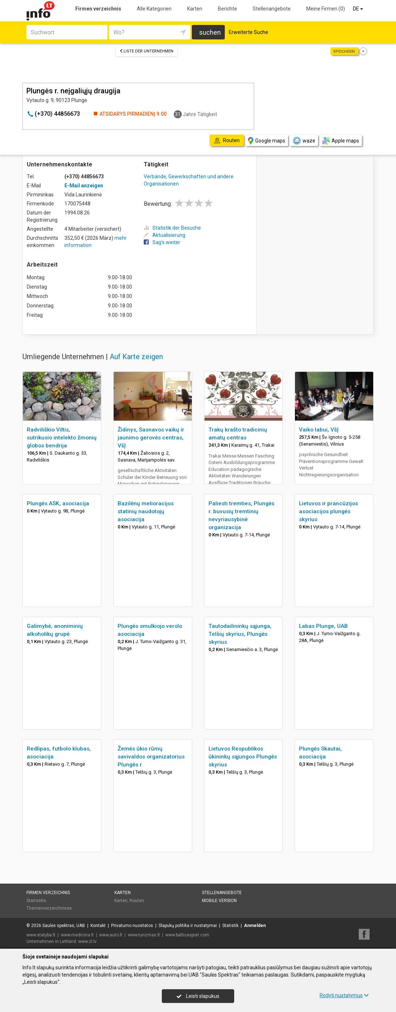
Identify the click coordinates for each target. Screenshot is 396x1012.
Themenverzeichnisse (49, 908)
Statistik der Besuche (172, 228)
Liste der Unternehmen (146, 51)
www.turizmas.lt (144, 934)
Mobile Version (219, 900)
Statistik (230, 925)
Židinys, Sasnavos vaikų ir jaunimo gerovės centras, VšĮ (151, 437)
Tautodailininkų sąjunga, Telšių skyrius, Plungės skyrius (239, 634)
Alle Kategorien (154, 9)
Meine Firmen (325, 9)
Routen (137, 900)
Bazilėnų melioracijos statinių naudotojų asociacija (146, 511)
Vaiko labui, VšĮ (318, 429)
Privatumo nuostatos (132, 925)
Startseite (36, 900)
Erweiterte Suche (248, 32)
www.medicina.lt (77, 934)
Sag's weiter (162, 242)
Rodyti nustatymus (344, 995)
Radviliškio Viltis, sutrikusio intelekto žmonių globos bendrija (62, 437)
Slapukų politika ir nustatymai (188, 925)
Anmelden (255, 925)
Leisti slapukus (198, 996)
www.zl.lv (87, 941)
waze (303, 140)
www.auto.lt (110, 934)
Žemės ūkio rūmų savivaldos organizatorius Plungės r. (151, 756)
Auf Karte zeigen (136, 356)
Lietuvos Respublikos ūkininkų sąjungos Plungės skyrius (242, 756)
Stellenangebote (272, 9)
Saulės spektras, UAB (63, 925)
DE (358, 9)
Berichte (227, 9)
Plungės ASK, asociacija (58, 503)
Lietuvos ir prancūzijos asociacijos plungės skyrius (328, 511)
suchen (210, 32)
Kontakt (98, 925)
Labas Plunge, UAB (323, 626)
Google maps (266, 141)
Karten (194, 9)
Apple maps (340, 141)
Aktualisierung (164, 235)
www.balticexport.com (187, 934)
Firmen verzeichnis (98, 9)
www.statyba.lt (40, 934)
